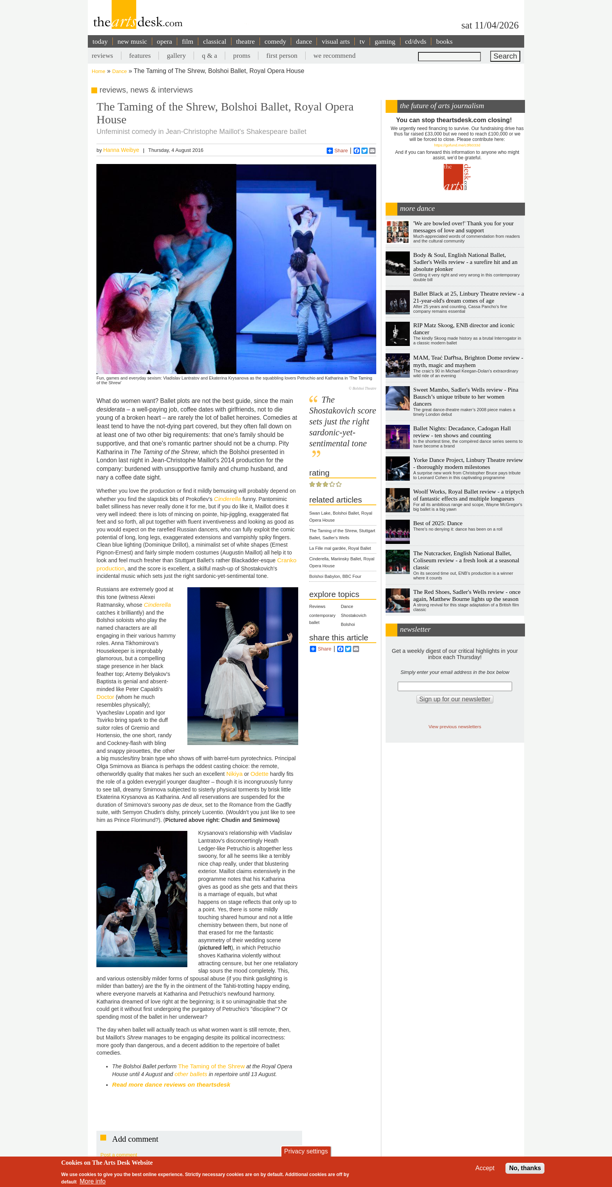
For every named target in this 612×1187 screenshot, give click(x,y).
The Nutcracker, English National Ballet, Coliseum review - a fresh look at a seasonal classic (466, 560)
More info (93, 1181)
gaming (385, 41)
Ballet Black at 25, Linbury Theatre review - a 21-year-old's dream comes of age (468, 297)
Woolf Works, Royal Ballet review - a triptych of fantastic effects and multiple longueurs (468, 495)
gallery (176, 55)
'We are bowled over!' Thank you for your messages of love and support (463, 226)
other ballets (190, 1074)
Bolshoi (348, 624)
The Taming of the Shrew (211, 1066)
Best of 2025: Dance (438, 523)
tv (362, 41)
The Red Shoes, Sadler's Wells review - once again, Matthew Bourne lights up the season (467, 595)
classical (214, 41)
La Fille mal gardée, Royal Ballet (340, 548)
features (140, 55)
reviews (102, 55)
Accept (485, 1168)
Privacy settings (306, 1151)
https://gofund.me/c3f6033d (457, 145)
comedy (275, 41)
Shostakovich (353, 615)
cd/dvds (416, 41)
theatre (245, 41)
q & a (209, 55)
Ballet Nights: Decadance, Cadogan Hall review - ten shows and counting (462, 431)
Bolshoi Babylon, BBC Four (335, 576)
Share (337, 151)
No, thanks (525, 1168)
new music (132, 41)
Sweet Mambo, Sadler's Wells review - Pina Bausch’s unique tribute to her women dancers (465, 396)
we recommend (334, 55)
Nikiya (234, 773)
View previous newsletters (455, 726)
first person (281, 55)
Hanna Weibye (121, 150)
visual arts (336, 41)
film (187, 41)
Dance (119, 71)
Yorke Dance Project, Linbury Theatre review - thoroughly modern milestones (468, 463)
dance (304, 41)
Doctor (105, 696)
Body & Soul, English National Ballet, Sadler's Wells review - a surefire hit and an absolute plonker (465, 261)
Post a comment (118, 1155)
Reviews (317, 606)
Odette (260, 773)
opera (164, 41)
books (444, 41)
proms (241, 55)
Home (98, 71)
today (100, 41)
